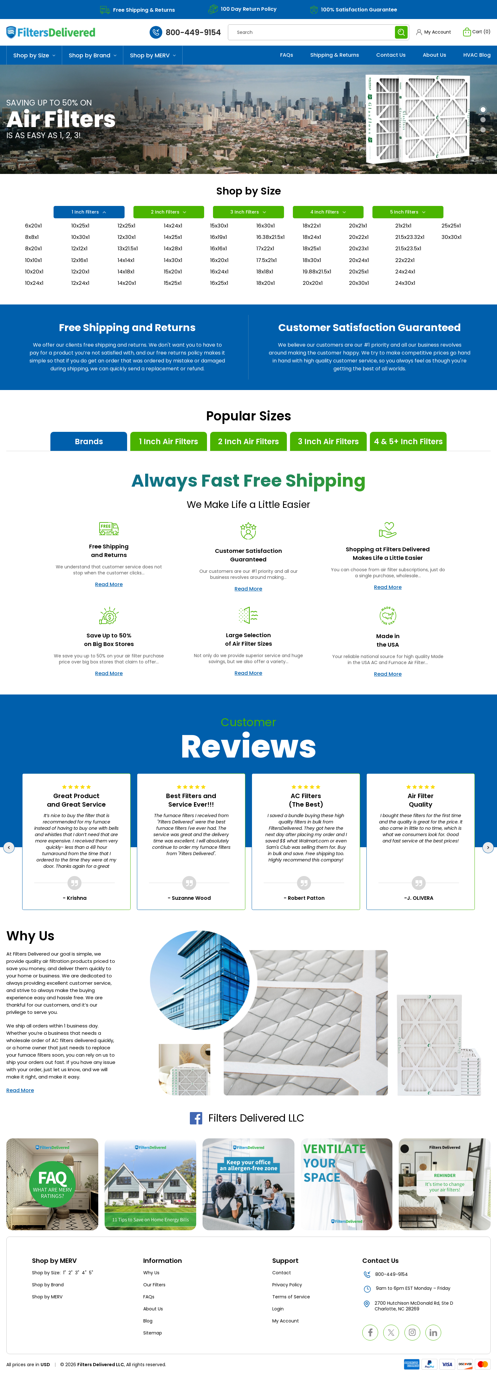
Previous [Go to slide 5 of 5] (10, 866)
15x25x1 (174, 301)
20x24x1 (360, 276)
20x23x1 (359, 263)
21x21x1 (404, 238)
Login (278, 1328)
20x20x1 (313, 301)
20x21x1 (358, 238)
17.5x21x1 (267, 276)
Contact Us (391, 61)
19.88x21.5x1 (318, 288)
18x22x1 (312, 238)
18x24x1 (312, 250)
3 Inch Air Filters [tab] (328, 460)
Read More (109, 603)
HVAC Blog (477, 61)
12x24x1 (81, 301)
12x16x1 (80, 276)
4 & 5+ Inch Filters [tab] (408, 460)
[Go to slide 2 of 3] (483, 126)
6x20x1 (34, 238)
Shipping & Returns (334, 61)
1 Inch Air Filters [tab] (168, 460)
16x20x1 (219, 276)
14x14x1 (127, 276)
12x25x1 (127, 238)
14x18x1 (126, 288)
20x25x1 (360, 288)
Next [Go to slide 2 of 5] (490, 866)
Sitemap (152, 1352)
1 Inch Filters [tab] (88, 220)
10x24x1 (35, 301)
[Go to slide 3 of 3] (483, 136)
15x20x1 (174, 288)
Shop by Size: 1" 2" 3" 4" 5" (62, 1292)
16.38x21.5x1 (271, 250)
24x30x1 (406, 301)
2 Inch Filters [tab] (168, 220)
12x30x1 (127, 250)
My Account (285, 1340)
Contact (281, 1292)
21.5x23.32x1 (410, 250)
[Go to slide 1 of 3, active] (483, 115)
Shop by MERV (153, 62)
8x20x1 (34, 263)
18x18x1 (265, 288)
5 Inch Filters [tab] (407, 220)
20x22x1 (359, 250)
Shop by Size (34, 62)
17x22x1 (266, 263)
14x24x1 (174, 238)
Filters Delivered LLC (248, 1137)
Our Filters (154, 1304)
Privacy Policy (287, 1304)
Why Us (151, 1292)
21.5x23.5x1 (409, 263)
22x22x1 (405, 276)
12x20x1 (81, 288)
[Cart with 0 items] (476, 35)
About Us (434, 61)
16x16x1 (219, 263)
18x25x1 (312, 263)
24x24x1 (406, 288)
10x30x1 (81, 250)
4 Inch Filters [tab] (328, 220)
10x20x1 (34, 288)
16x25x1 (220, 301)
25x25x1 (452, 238)
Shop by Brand (92, 62)
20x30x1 (359, 301)
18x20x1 (266, 301)
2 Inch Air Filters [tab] (248, 460)
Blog (147, 1340)
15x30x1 (220, 238)
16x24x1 (220, 288)
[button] (432, 35)
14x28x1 (174, 263)
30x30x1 (452, 250)
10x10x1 (33, 276)
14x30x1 (174, 276)
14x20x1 (127, 301)
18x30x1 (312, 276)
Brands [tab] (89, 460)
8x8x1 (32, 250)
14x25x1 (174, 250)
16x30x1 (266, 238)
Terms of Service (291, 1316)
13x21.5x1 (129, 263)
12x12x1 (80, 263)
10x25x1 (81, 238)
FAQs (286, 61)
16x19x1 (219, 250)
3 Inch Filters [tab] (248, 220)
